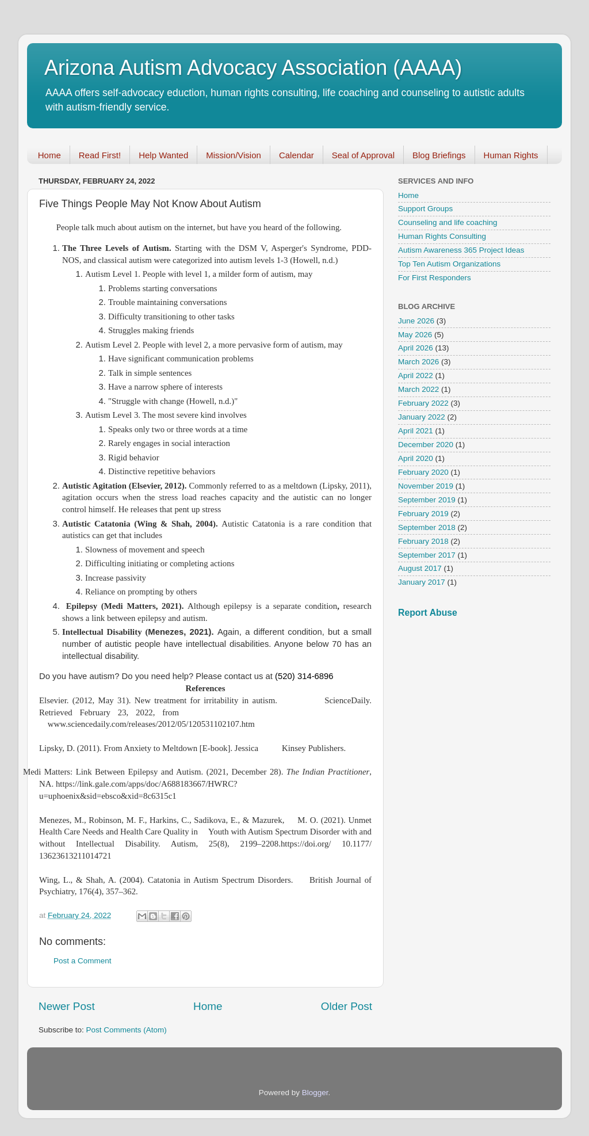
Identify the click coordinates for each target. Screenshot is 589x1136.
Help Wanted (163, 155)
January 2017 (421, 582)
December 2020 (425, 444)
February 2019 (423, 513)
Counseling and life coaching (448, 222)
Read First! (100, 155)
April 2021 (415, 430)
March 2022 (418, 389)
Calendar (296, 155)
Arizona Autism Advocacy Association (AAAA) (253, 67)
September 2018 (427, 527)
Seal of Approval (363, 155)
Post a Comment (82, 960)
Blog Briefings (439, 155)
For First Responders (434, 277)
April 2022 (415, 375)
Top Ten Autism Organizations (449, 264)
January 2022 (421, 417)
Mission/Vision (233, 155)
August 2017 (420, 568)
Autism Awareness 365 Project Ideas (461, 250)
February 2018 (423, 541)
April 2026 (415, 348)
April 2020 (415, 458)
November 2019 (425, 486)
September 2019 (427, 499)
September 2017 (427, 555)
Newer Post (67, 1006)
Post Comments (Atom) (126, 1030)
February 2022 (423, 403)
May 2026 (415, 334)
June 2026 (416, 321)
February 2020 (423, 472)
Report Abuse (427, 612)
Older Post (346, 1006)
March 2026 (418, 361)
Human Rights (511, 155)
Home (49, 155)
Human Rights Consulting (442, 236)
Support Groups (425, 208)
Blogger (315, 1092)
